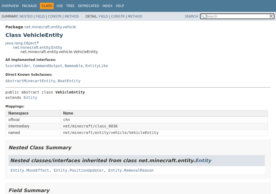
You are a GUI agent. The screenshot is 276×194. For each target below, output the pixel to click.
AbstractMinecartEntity (30, 81)
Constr (54, 16)
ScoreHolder (17, 66)
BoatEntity (69, 81)
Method (72, 16)
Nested (25, 16)
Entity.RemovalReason (131, 170)
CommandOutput (48, 66)
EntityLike (96, 66)
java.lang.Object (20, 43)
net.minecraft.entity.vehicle (50, 27)
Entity (30, 97)
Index (107, 6)
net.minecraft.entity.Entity (37, 47)
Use (60, 6)
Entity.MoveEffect (30, 170)
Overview (10, 6)
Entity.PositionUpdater (79, 170)
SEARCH (191, 16)
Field (40, 16)
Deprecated (88, 6)
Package (29, 6)
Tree (70, 6)
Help (120, 6)
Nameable (74, 66)
